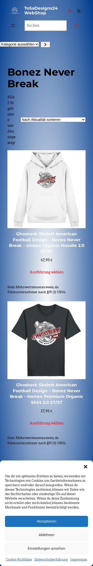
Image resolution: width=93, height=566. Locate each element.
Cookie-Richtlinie (19, 559)
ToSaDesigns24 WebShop (41, 10)
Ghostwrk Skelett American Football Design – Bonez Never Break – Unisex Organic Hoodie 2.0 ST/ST (46, 242)
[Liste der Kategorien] (19, 44)
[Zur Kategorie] (45, 44)
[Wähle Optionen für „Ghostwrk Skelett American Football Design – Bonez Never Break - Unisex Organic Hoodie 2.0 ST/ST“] (46, 272)
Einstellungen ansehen (46, 548)
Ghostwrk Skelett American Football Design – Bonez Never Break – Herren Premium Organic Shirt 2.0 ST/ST (46, 393)
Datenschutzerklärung (51, 559)
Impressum (78, 559)
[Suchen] (76, 25)
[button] (85, 466)
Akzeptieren (46, 521)
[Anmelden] (69, 10)
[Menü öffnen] (13, 25)
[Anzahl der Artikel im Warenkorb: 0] (78, 10)
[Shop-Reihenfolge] (53, 119)
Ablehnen (46, 535)
